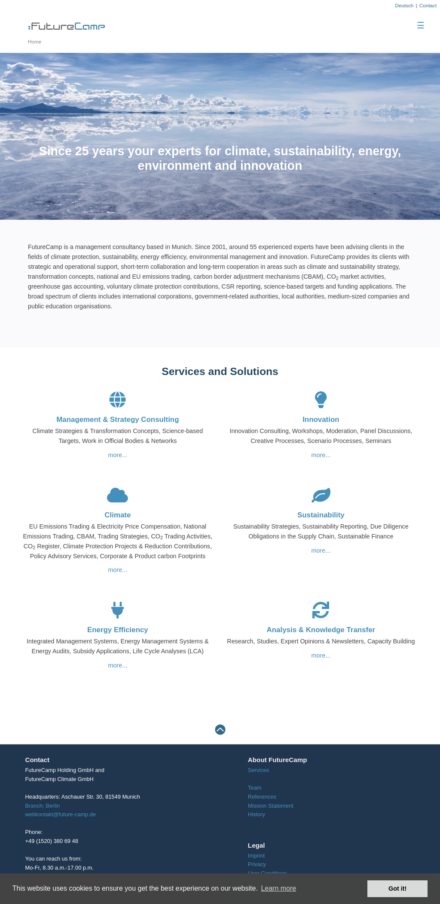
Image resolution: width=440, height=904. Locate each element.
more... (118, 455)
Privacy (257, 864)
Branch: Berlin (42, 806)
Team (254, 787)
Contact (428, 5)
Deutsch (404, 5)
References (262, 796)
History (256, 814)
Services (258, 770)
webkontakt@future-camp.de (60, 814)
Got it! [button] (397, 888)
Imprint (256, 855)
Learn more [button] (278, 888)
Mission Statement (270, 806)
